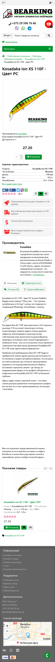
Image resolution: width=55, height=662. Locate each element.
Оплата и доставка (11, 562)
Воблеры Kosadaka (13, 59)
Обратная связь (10, 580)
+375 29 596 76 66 (10, 608)
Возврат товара (10, 559)
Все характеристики (12, 184)
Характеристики (31, 283)
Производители (10, 590)
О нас (5, 566)
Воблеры (37, 56)
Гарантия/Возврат (34, 289)
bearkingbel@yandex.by (13, 612)
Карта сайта (8, 587)
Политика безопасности (14, 569)
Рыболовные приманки (18, 56)
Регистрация (9, 42)
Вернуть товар (9, 583)
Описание (10, 283)
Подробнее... (39, 275)
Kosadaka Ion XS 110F (35, 59)
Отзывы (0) (11, 289)
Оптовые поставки (12, 555)
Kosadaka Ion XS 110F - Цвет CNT (22, 502)
